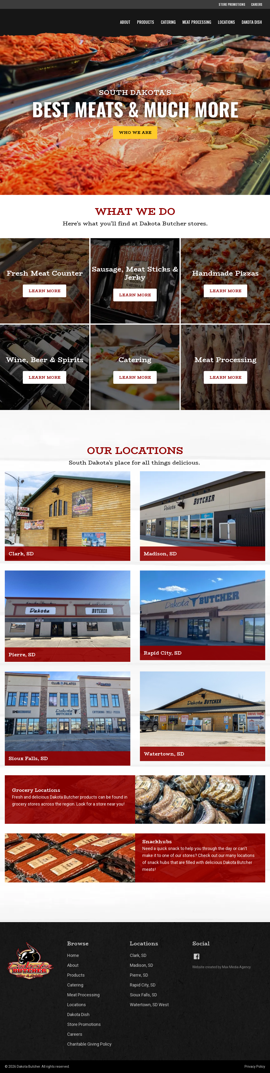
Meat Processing (196, 22)
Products (145, 22)
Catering (168, 22)
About (125, 22)
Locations (226, 22)
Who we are (135, 133)
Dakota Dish (252, 22)
